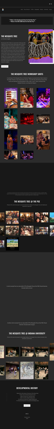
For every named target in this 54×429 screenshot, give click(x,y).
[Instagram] (51, 3)
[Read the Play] (4, 66)
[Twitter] (49, 3)
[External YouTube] (27, 178)
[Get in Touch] (27, 405)
